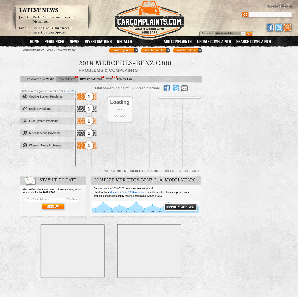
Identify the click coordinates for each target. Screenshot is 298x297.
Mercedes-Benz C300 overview (127, 192)
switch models (153, 50)
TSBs (110, 78)
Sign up (286, 6)
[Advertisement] (73, 251)
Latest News (38, 10)
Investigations (92, 78)
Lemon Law (124, 79)
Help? (70, 91)
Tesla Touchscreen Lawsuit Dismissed (53, 20)
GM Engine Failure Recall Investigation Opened (52, 30)
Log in (273, 6)
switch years (122, 50)
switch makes (186, 50)
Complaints (68, 78)
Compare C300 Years (40, 79)
